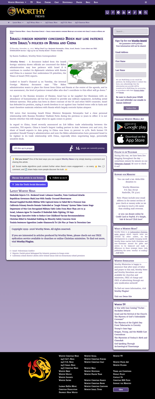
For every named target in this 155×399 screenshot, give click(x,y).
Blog (96, 2)
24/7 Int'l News (67, 359)
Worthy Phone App (121, 362)
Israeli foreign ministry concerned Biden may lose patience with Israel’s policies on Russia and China (56, 40)
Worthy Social (90, 356)
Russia (77, 48)
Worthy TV (120, 304)
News (38, 2)
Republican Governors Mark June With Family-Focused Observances (40, 198)
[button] (146, 2)
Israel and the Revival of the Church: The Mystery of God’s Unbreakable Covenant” (130, 316)
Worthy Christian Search (95, 380)
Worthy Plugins (121, 291)
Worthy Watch (65, 374)
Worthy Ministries (18, 2)
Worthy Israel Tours (93, 389)
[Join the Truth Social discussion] (29, 184)
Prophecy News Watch (68, 392)
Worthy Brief (64, 371)
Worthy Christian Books (94, 383)
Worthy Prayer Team (93, 374)
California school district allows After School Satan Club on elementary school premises (48, 256)
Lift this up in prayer (23, 148)
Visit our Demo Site (123, 296)
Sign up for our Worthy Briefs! (38, 51)
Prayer (79, 2)
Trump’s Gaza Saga (123, 328)
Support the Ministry (122, 383)
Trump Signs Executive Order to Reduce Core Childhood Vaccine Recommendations (47, 216)
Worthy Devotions (92, 371)
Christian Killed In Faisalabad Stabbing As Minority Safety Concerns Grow (43, 219)
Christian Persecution (68, 389)
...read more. (119, 253)
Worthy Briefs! (139, 40)
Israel (72, 48)
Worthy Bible (90, 368)
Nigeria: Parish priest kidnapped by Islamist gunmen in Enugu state (40, 253)
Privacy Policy (139, 90)
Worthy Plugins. (25, 241)
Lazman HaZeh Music (68, 386)
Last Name (120, 70)
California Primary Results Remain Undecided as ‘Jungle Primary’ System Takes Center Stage (51, 205)
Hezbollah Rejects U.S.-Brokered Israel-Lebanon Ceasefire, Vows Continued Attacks (47, 195)
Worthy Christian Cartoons (96, 386)
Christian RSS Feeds (121, 380)
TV (31, 2)
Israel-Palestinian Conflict (23, 251)
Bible (88, 2)
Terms (121, 92)
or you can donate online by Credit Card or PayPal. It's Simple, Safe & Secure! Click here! (131, 216)
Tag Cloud (40, 48)
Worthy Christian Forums (95, 359)
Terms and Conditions (122, 371)
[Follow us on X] (58, 178)
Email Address (121, 52)
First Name (120, 61)
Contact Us (118, 377)
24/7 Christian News (82, 23)
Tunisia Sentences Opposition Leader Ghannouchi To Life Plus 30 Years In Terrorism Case (50, 222)
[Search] (145, 12)
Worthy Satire (65, 380)
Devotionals (68, 2)
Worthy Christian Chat (94, 362)
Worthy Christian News (69, 356)
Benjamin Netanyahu (56, 48)
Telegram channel (122, 164)
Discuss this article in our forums (28, 178)
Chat (57, 2)
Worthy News (17, 61)
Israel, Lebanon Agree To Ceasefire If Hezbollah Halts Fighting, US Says (42, 212)
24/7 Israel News (51, 23)
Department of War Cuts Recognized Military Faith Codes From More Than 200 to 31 (47, 209)
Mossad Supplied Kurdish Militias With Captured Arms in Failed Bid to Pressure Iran (47, 202)
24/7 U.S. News (66, 23)
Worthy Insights (66, 377)
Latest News (19, 22)
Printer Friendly (57, 51)
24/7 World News (35, 22)
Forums (48, 2)
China (67, 48)
